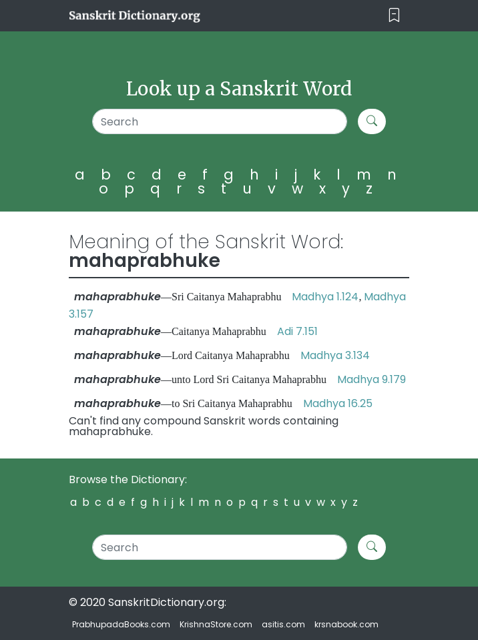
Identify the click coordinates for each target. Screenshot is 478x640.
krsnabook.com (346, 624)
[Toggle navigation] (394, 15)
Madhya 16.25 (338, 403)
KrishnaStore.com (216, 624)
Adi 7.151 (297, 331)
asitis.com (283, 624)
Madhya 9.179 (371, 379)
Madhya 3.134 (335, 355)
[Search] (220, 121)
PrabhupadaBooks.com (121, 624)
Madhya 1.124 (325, 296)
